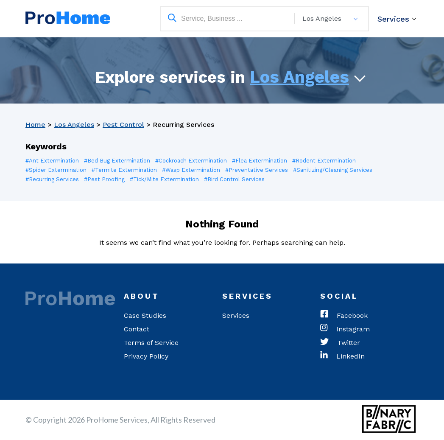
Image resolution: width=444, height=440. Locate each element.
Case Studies (145, 315)
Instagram (345, 329)
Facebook (344, 315)
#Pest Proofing (104, 179)
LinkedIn (342, 356)
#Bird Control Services (234, 179)
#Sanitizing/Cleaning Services (332, 170)
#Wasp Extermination (191, 170)
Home (35, 125)
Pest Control (123, 125)
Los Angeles (299, 77)
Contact (136, 329)
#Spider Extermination (56, 170)
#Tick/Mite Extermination (164, 179)
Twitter (340, 343)
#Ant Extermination (52, 160)
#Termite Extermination (124, 170)
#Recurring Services (52, 179)
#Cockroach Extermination (191, 160)
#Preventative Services (256, 170)
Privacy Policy (146, 356)
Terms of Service (151, 343)
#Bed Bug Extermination (117, 160)
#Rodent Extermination (324, 160)
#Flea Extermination (259, 160)
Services (393, 18)
